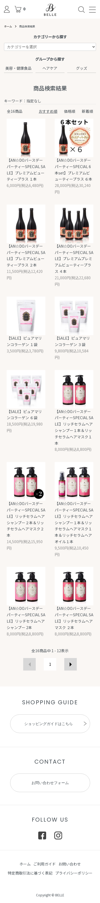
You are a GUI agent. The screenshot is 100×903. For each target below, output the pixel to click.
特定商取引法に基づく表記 (30, 873)
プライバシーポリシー (74, 873)
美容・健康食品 (18, 68)
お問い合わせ (69, 864)
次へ (70, 664)
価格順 (69, 111)
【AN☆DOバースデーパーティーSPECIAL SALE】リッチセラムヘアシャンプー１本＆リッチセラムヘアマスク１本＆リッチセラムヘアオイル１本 (74, 522)
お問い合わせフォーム (50, 782)
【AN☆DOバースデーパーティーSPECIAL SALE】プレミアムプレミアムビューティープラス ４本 (74, 258)
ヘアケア (49, 68)
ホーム (8, 26)
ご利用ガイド (44, 864)
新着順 (87, 111)
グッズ (81, 68)
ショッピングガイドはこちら (48, 723)
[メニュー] (92, 9)
